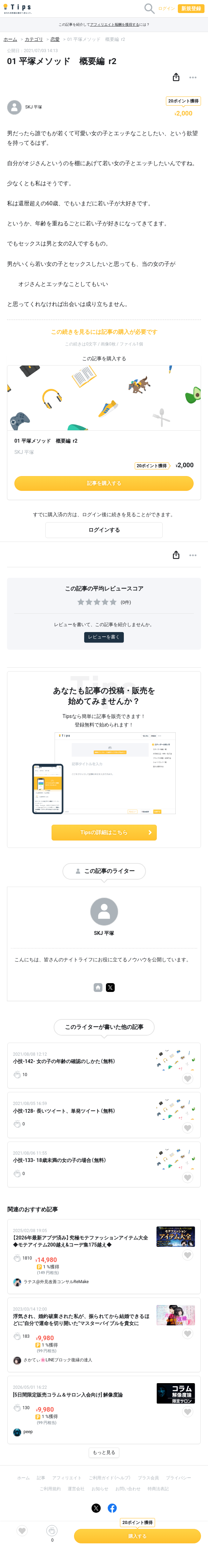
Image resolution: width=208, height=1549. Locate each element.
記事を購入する (104, 483)
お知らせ (100, 1488)
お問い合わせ (128, 1488)
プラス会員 (148, 1477)
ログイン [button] (166, 8)
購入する (137, 1536)
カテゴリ (34, 39)
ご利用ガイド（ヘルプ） (110, 1477)
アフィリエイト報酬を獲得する (114, 24)
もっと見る (104, 1452)
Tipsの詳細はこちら (116, 832)
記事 (41, 1477)
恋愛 (55, 39)
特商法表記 (158, 1488)
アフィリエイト (67, 1477)
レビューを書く (104, 636)
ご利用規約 (50, 1488)
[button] (176, 77)
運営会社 (76, 1488)
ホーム (10, 39)
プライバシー (178, 1477)
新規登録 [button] (191, 8)
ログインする (104, 530)
